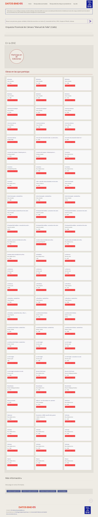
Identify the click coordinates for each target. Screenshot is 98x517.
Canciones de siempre (12, 108)
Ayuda (75, 4)
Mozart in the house (40, 371)
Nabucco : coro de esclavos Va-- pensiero (45, 400)
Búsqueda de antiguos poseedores (60, 4)
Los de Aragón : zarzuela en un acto (73, 356)
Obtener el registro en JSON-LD (30, 491)
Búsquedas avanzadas (40, 4)
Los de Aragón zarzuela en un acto (15, 371)
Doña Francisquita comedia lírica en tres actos (17, 210)
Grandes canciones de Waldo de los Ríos (16, 240)
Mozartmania (10, 386)
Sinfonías (67, 415)
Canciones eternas (69, 108)
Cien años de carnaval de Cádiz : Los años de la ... (47, 137)
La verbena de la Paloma (41, 313)
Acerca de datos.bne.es (11, 514)
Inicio (29, 4)
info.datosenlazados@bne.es (18, 510)
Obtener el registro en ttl (13, 491)
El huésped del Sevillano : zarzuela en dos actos (47, 210)
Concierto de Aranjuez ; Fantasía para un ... (17, 152)
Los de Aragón (39, 342)
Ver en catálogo (62, 491)
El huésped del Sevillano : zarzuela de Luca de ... (18, 225)
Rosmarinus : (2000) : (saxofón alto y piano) (46, 415)
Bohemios (9, 79)
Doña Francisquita (69, 181)
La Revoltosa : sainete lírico (13, 298)
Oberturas (67, 400)
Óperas (9, 459)
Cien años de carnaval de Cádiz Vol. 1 (73, 137)
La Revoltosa (39, 283)
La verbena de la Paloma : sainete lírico (16, 327)
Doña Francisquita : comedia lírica (14, 196)
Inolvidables (39, 254)
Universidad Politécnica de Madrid (39, 512)
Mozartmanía (39, 386)
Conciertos (67, 152)
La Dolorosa (67, 254)
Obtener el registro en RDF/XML (48, 491)
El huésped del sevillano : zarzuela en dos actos (47, 225)
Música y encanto (11, 400)
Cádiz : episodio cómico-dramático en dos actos (47, 181)
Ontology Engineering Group (22, 512)
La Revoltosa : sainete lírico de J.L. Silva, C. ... (17, 313)
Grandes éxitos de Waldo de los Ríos (73, 240)
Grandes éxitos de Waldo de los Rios (44, 240)
